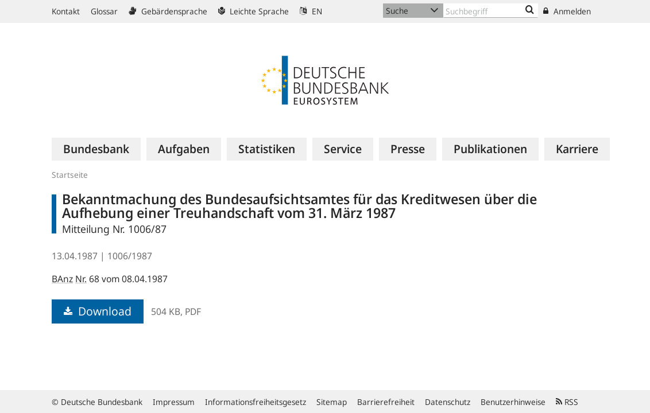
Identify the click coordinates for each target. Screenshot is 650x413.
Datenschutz (447, 401)
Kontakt (66, 11)
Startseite (70, 174)
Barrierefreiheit (386, 401)
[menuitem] (96, 149)
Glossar (104, 11)
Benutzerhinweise (513, 401)
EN (311, 11)
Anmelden (567, 11)
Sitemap (331, 401)
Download (97, 311)
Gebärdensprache (168, 11)
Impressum (174, 401)
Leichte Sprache (253, 11)
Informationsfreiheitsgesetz (255, 401)
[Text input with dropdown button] (490, 10)
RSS (567, 401)
